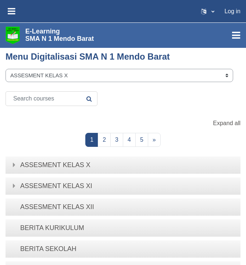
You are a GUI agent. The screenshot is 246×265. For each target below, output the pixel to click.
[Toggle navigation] (236, 35)
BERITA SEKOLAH (48, 248)
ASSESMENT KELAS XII (57, 207)
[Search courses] (51, 98)
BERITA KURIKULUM (52, 228)
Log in (232, 11)
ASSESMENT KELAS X (55, 165)
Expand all (226, 123)
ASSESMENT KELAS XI (56, 186)
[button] (207, 11)
